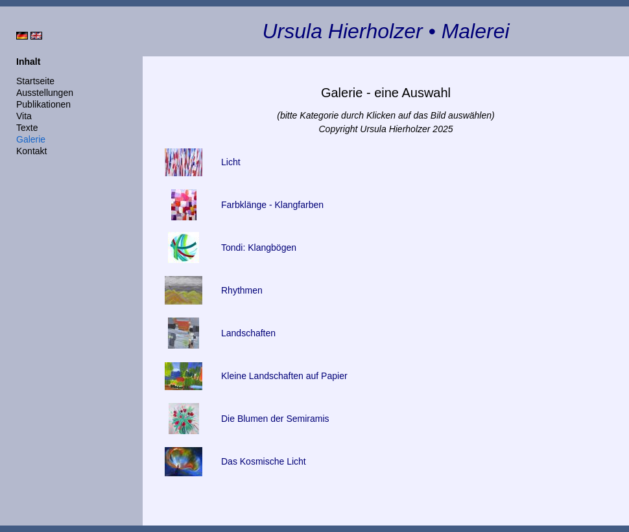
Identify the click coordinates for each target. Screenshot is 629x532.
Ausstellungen (44, 92)
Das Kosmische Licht (263, 461)
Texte (27, 127)
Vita (24, 116)
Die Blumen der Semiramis (275, 418)
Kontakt (31, 151)
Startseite (35, 81)
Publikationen (43, 104)
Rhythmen (242, 290)
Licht (231, 162)
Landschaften (248, 333)
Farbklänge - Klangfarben (272, 205)
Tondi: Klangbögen (258, 247)
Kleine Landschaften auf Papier (284, 376)
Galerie (30, 139)
